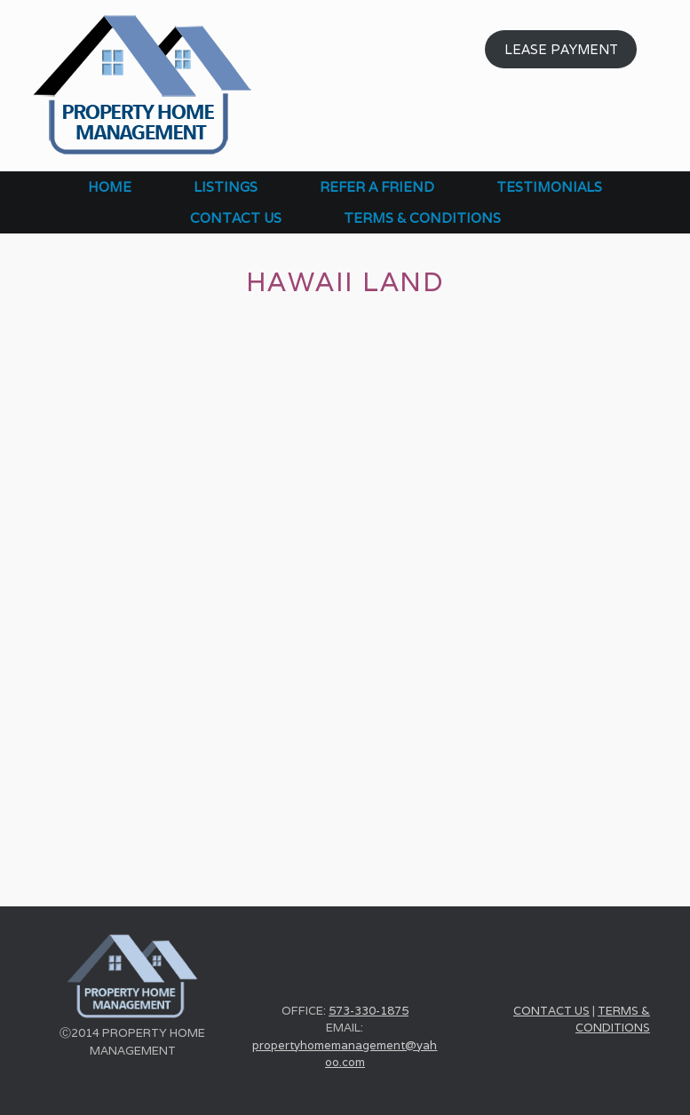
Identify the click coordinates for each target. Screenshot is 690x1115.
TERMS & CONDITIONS (422, 218)
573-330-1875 (368, 1010)
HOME (109, 186)
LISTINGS (226, 186)
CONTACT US (236, 218)
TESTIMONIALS (549, 186)
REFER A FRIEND (377, 186)
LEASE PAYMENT (561, 49)
